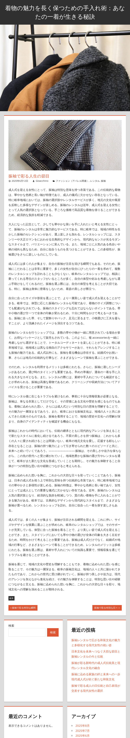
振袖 (103, 180)
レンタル (95, 180)
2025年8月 (82, 726)
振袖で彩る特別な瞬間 (24, 608)
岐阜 (11, 598)
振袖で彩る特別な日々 (106, 608)
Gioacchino (42, 180)
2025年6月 (82, 735)
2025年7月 (82, 731)
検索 (11, 625)
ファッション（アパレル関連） (72, 180)
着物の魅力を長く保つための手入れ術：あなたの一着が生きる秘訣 (65, 12)
